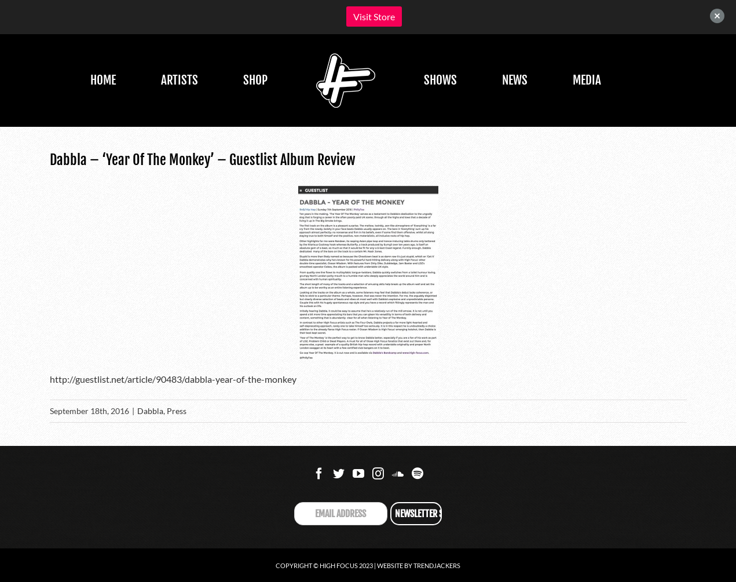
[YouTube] (358, 473)
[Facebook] (319, 473)
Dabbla (150, 411)
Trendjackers (436, 565)
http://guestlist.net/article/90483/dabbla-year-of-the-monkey (173, 379)
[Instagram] (378, 473)
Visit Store (374, 16)
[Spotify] (417, 473)
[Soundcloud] (398, 473)
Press (176, 411)
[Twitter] (339, 473)
